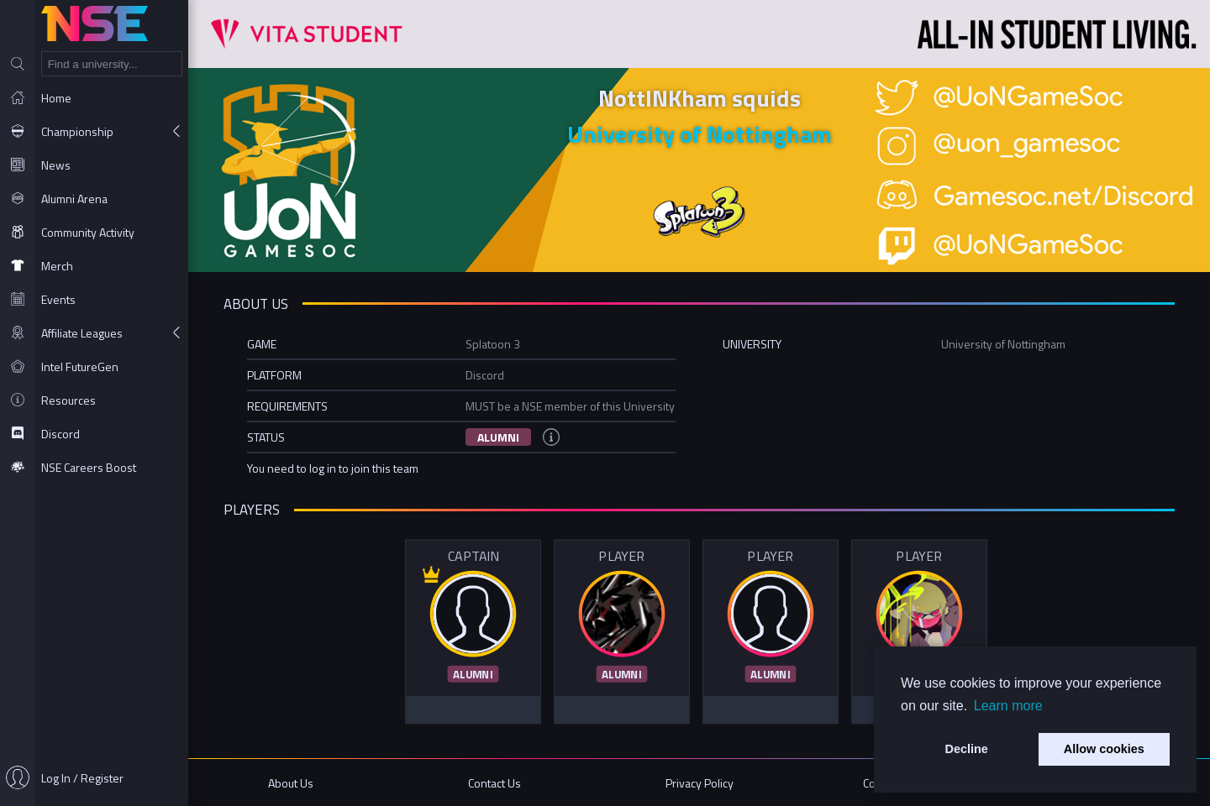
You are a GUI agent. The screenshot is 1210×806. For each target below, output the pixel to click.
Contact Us (494, 783)
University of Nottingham (699, 134)
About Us (290, 783)
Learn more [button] (1008, 706)
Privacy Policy (700, 783)
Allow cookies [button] (1104, 749)
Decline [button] (966, 749)
